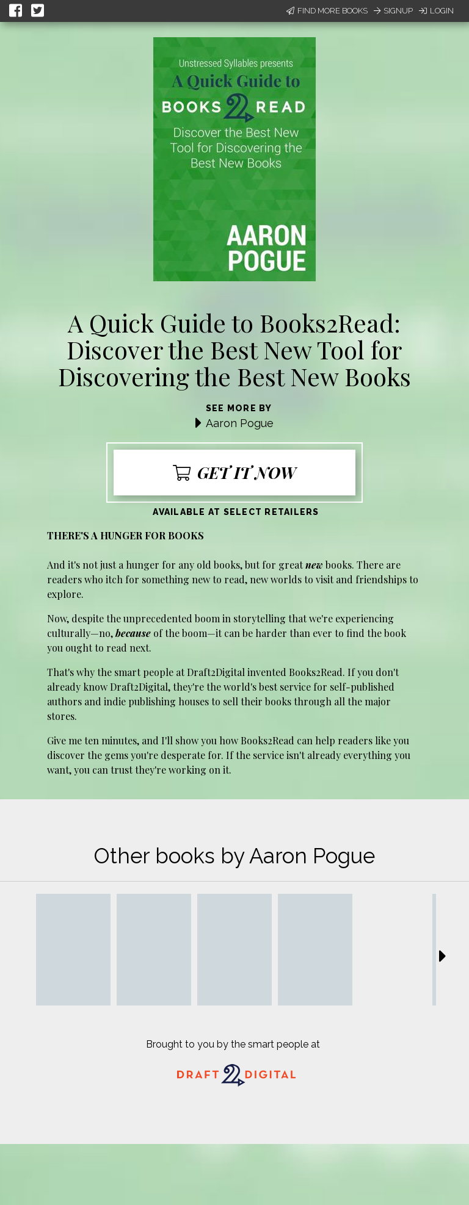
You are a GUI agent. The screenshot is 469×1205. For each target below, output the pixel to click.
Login (436, 10)
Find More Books (327, 10)
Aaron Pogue (240, 423)
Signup (393, 10)
